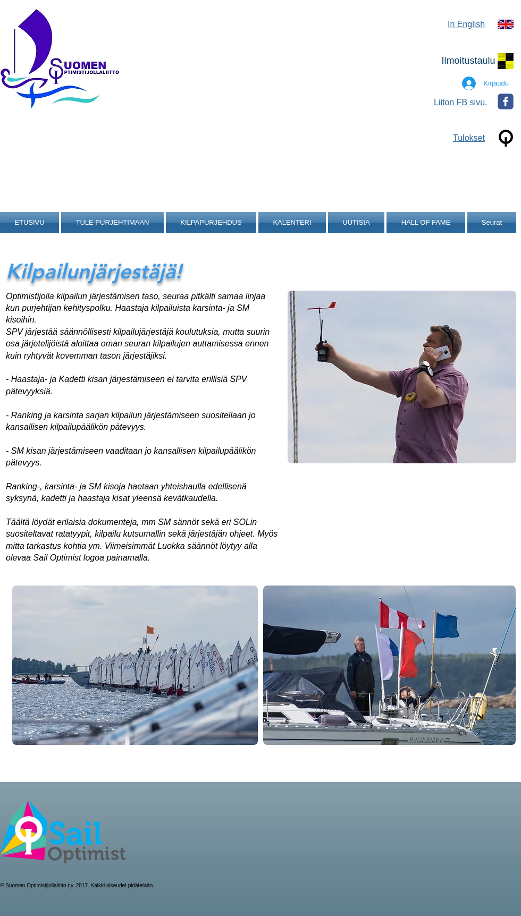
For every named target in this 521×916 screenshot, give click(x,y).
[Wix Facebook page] (506, 101)
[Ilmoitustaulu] (468, 61)
